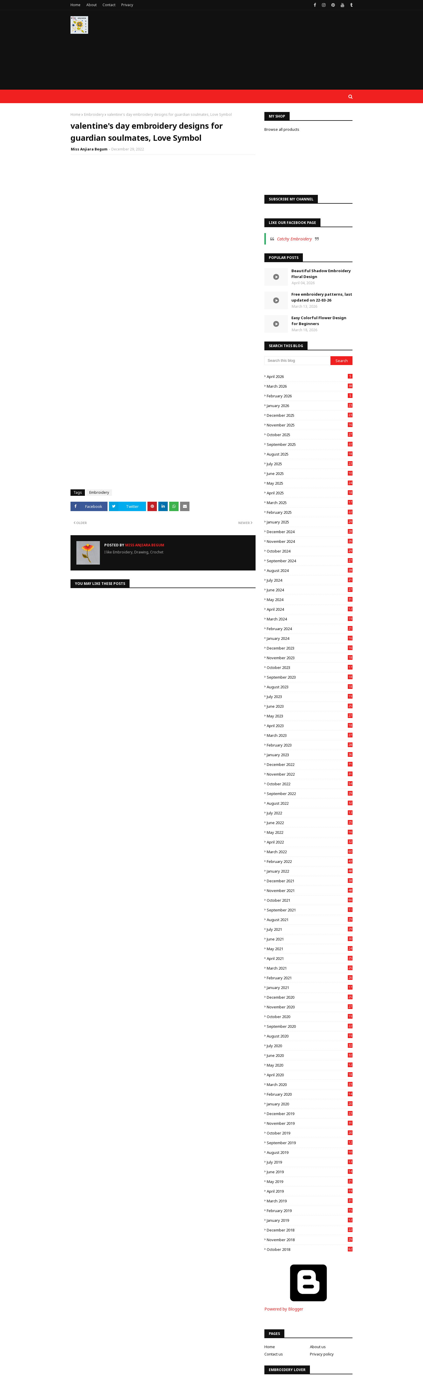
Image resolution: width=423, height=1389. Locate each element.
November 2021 (309, 890)
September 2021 (309, 910)
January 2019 (309, 1220)
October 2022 (309, 783)
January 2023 (309, 754)
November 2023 (309, 657)
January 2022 (309, 871)
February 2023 (309, 745)
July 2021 (309, 929)
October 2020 (309, 1016)
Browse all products (281, 129)
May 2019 (309, 1181)
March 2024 (309, 619)
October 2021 (309, 900)
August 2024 (309, 570)
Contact (109, 4)
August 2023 (309, 687)
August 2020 (309, 1036)
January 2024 (309, 638)
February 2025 (309, 512)
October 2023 (309, 667)
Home (75, 4)
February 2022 (309, 861)
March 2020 (309, 1084)
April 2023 (309, 725)
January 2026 (309, 405)
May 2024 (309, 599)
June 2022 (309, 822)
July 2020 (309, 1045)
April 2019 (309, 1191)
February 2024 (309, 628)
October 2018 (309, 1249)
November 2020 (309, 1007)
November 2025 (309, 425)
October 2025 (309, 434)
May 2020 (309, 1065)
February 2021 (309, 977)
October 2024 (309, 551)
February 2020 (309, 1094)
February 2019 (309, 1210)
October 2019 (309, 1133)
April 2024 (309, 609)
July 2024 (309, 580)
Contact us (273, 1354)
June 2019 (309, 1171)
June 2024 (309, 590)
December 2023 (309, 648)
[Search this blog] (297, 360)
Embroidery (94, 114)
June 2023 (309, 706)
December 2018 (309, 1230)
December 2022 (309, 764)
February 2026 (309, 396)
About (91, 4)
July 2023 (309, 696)
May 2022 (309, 832)
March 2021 (309, 968)
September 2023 (309, 677)
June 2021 (309, 939)
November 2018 (309, 1239)
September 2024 (309, 560)
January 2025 (309, 522)
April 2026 (309, 376)
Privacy (127, 4)
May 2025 (309, 483)
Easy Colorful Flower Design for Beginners (318, 320)
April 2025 (309, 493)
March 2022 (309, 851)
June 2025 (309, 473)
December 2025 (309, 415)
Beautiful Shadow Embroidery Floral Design (321, 273)
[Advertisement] (245, 53)
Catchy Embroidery (294, 239)
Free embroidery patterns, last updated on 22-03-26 (321, 297)
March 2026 (309, 386)
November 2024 (309, 541)
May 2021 (309, 948)
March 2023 (309, 735)
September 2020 (309, 1026)
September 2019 (309, 1142)
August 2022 (309, 803)
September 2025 (309, 444)
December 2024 (309, 531)
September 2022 (309, 793)
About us (318, 1346)
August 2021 (309, 919)
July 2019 (309, 1162)
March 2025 (309, 502)
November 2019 (309, 1123)
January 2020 (309, 1104)
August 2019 (309, 1152)
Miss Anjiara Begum (89, 149)
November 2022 (309, 774)
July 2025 (309, 463)
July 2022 (309, 813)
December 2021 (309, 880)
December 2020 (309, 997)
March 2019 (309, 1201)
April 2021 (309, 958)
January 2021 (309, 987)
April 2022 (309, 842)
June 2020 (309, 1055)
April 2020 (309, 1074)
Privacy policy (322, 1354)
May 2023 (309, 716)
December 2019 (309, 1113)
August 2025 (309, 454)
